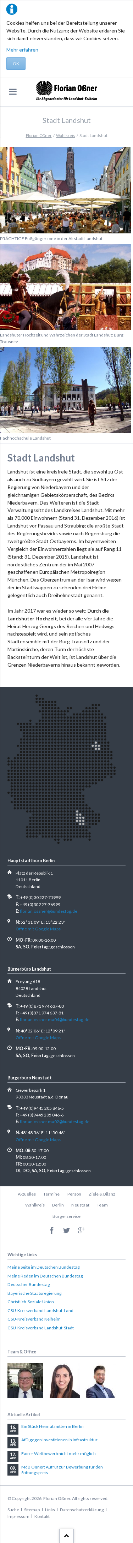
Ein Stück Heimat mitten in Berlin (52, 1426)
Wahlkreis (65, 135)
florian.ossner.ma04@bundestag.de (54, 1019)
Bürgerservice (66, 1216)
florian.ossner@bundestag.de (48, 911)
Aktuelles (27, 1194)
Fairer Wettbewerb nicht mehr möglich (58, 1453)
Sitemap (32, 1509)
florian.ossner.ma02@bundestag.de (54, 1121)
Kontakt (42, 1516)
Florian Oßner (39, 135)
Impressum (18, 1516)
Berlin (58, 1205)
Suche (13, 1509)
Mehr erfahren (22, 50)
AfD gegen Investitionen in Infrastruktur (59, 1439)
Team (102, 1205)
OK (16, 63)
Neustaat (80, 1205)
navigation (13, 92)
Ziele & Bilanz (102, 1194)
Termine (51, 1194)
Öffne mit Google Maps (38, 928)
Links (50, 1509)
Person (74, 1194)
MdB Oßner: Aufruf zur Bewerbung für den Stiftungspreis (62, 1469)
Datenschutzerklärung (82, 1509)
